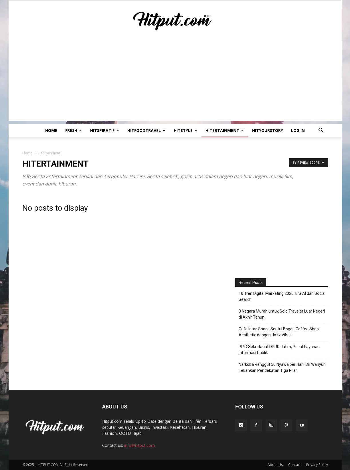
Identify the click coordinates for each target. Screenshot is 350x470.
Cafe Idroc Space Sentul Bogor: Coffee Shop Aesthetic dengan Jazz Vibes (279, 332)
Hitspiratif (104, 130)
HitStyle (185, 130)
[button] (321, 131)
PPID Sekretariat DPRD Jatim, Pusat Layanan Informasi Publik (279, 349)
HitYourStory (267, 130)
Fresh (73, 130)
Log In (298, 130)
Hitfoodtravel (146, 130)
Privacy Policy (317, 464)
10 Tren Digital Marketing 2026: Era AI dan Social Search (282, 296)
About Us (275, 464)
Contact (294, 464)
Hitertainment (224, 130)
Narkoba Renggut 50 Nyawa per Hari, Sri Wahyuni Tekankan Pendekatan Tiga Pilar (283, 367)
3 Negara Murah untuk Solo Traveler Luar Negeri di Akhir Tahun (282, 314)
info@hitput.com (139, 445)
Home (51, 130)
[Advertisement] (175, 81)
